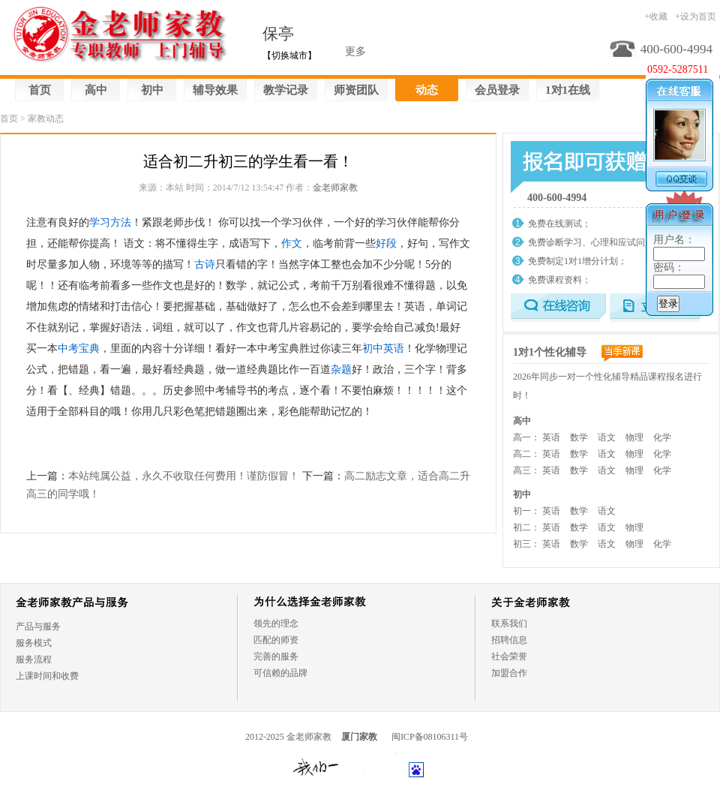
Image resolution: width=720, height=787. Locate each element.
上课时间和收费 (47, 676)
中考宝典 (79, 348)
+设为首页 (695, 16)
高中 (96, 90)
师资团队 (356, 90)
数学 (579, 437)
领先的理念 (276, 623)
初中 (152, 90)
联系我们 (509, 623)
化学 (662, 437)
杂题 (341, 369)
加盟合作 (509, 673)
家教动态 (46, 118)
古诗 (204, 264)
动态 (427, 90)
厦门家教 (359, 736)
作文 (291, 243)
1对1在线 (567, 90)
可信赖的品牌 (281, 673)
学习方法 (110, 222)
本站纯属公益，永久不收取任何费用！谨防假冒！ (183, 476)
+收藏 (656, 16)
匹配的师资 (276, 640)
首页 (39, 90)
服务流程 (34, 659)
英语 (551, 437)
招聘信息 (509, 640)
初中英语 (383, 348)
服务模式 (34, 643)
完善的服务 (276, 656)
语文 (607, 437)
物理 (635, 437)
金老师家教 (335, 187)
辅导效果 (215, 90)
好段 (386, 243)
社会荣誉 (509, 656)
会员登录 (497, 90)
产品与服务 (38, 626)
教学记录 (285, 90)
